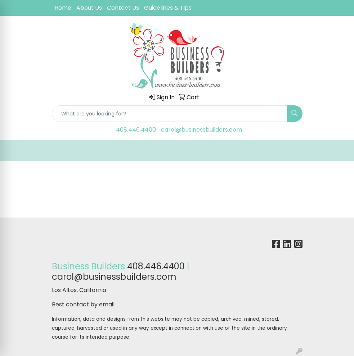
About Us (89, 8)
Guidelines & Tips (168, 8)
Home (62, 8)
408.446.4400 (136, 129)
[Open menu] (339, 150)
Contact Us (123, 8)
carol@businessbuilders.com (201, 129)
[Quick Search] (169, 113)
